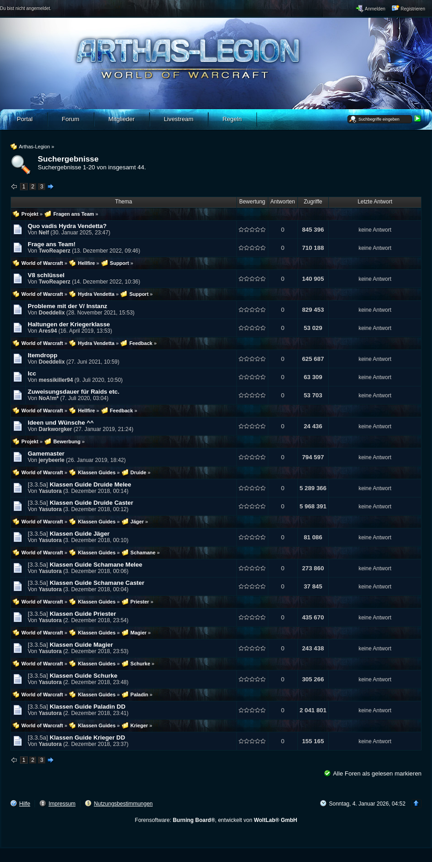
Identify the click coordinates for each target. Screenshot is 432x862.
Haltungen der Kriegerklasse (69, 324)
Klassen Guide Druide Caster (91, 502)
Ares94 (48, 331)
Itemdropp (42, 355)
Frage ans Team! (51, 244)
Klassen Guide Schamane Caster (97, 582)
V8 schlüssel (46, 275)
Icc (32, 373)
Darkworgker (55, 429)
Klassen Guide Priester (83, 613)
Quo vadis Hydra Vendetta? (67, 226)
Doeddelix (52, 312)
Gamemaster (46, 453)
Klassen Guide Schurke (83, 675)
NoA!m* (49, 398)
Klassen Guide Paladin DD (88, 706)
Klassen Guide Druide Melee (90, 484)
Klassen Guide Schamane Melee (96, 564)
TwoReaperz (54, 251)
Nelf (44, 232)
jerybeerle (52, 460)
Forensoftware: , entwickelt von (216, 820)
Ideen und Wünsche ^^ (61, 422)
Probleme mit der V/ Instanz (67, 306)
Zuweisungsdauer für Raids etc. (73, 391)
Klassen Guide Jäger (80, 533)
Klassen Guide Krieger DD (87, 737)
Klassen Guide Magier (81, 644)
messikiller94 (56, 380)
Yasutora (50, 491)
